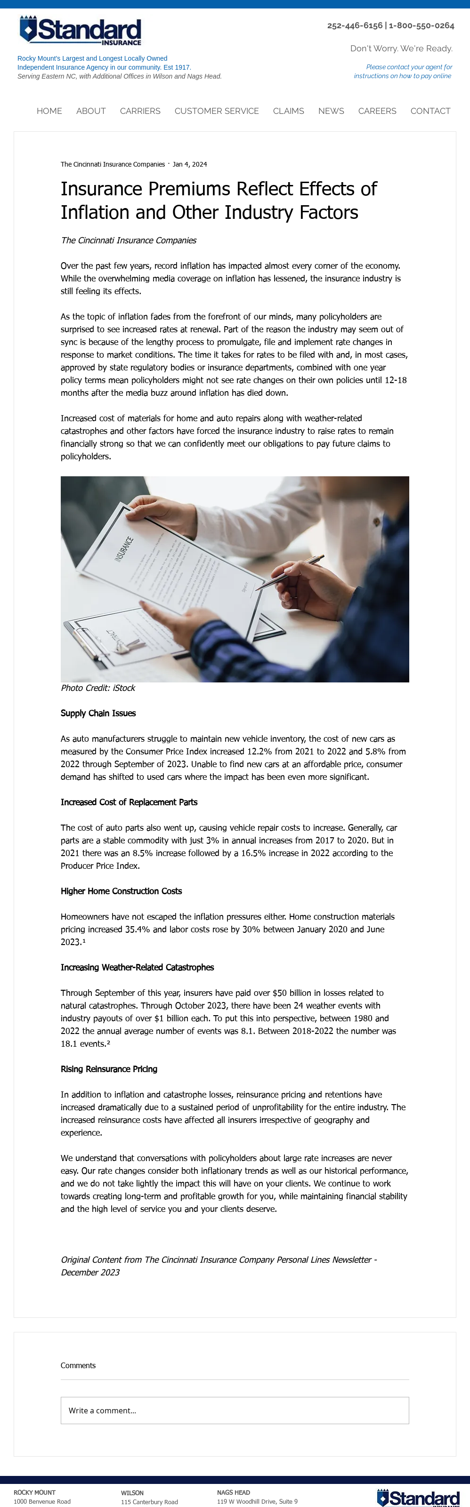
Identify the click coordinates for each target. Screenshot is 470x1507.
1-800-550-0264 (421, 25)
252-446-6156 (356, 25)
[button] (91, 111)
